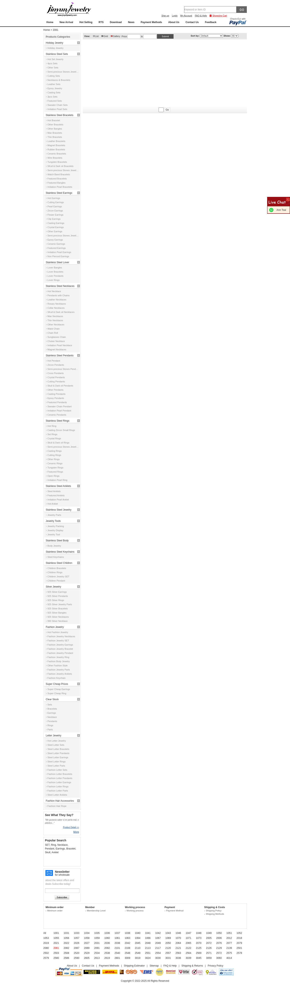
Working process (135, 910)
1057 (77, 938)
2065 (188, 943)
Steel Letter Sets (56, 745)
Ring (53, 844)
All (44, 933)
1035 (97, 933)
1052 (239, 933)
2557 (168, 953)
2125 (199, 948)
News (131, 22)
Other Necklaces (56, 324)
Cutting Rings (54, 455)
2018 (239, 938)
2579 (46, 958)
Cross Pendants (56, 373)
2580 (56, 958)
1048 (199, 933)
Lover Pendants (56, 276)
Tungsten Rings (56, 467)
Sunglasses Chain (57, 337)
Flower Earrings (56, 215)
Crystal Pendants (56, 377)
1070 (178, 938)
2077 (229, 943)
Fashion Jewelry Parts (59, 669)
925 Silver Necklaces (58, 617)
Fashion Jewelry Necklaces (61, 636)
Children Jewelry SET (59, 576)
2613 (97, 958)
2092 (107, 948)
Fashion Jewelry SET (58, 640)
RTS (101, 22)
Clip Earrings (54, 219)
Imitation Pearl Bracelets (60, 187)
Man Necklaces (55, 316)
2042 (127, 943)
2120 (168, 948)
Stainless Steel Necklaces (60, 286)
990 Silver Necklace (58, 621)
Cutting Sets (54, 76)
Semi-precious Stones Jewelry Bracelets (63, 170)
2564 (188, 953)
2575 (229, 953)
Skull (47, 852)
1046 (178, 933)
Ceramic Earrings (56, 244)
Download (116, 22)
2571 (209, 953)
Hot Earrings (54, 198)
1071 (188, 938)
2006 (219, 938)
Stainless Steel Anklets (58, 486)
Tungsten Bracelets (57, 162)
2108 (127, 948)
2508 (66, 953)
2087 (77, 948)
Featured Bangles (57, 182)
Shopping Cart (219, 15)
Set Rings (53, 434)
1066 (148, 938)
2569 (199, 953)
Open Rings (54, 476)
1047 (188, 933)
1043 (168, 933)
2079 (239, 943)
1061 (117, 938)
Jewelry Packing (56, 526)
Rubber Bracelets (56, 149)
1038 (127, 933)
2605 (87, 958)
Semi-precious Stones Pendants (63, 369)
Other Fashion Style (58, 665)
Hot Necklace (54, 291)
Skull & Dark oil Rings (59, 442)
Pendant (49, 848)
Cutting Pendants (56, 381)
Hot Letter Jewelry (57, 741)
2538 (107, 953)
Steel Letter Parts (56, 765)
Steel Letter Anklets (57, 795)
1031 (66, 933)
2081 (56, 948)
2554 (158, 953)
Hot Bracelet (54, 120)
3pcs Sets (53, 96)
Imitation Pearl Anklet (58, 499)
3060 (219, 958)
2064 (178, 943)
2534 (97, 953)
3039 (188, 958)
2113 (148, 948)
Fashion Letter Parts (58, 790)
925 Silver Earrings (57, 592)
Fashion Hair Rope (57, 806)
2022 (66, 943)
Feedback (210, 22)
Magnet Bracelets (56, 145)
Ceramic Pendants (57, 415)
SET (47, 844)
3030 (158, 958)
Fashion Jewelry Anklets (60, 674)
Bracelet (70, 848)
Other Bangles (55, 128)
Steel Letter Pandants (59, 753)
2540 (117, 953)
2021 (56, 943)
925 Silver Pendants (58, 596)
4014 (229, 958)
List (97, 36)
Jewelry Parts (54, 515)
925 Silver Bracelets (58, 608)
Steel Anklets (54, 491)
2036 (107, 943)
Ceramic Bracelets (57, 153)
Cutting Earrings (56, 202)
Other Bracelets (55, 124)
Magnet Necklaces (57, 349)
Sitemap (154, 965)
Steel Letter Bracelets (58, 749)
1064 (138, 938)
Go (167, 109)
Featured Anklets (56, 495)
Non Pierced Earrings (58, 256)
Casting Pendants (57, 394)
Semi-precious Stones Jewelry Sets (63, 71)
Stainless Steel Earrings (59, 192)
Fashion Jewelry (55, 627)
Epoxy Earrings (55, 239)
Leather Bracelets (56, 141)
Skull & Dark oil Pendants (60, 385)
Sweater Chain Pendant (60, 406)
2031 (97, 943)
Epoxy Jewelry (55, 88)
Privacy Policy (215, 965)
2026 (77, 943)
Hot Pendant (54, 360)
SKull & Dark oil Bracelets (60, 166)
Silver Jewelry (53, 586)
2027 (87, 943)
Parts (50, 729)
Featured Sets (55, 101)
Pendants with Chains (59, 295)
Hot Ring (52, 426)
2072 (209, 943)
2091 (97, 948)
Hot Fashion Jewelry (58, 632)
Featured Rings (55, 471)
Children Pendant (56, 580)
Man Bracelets (55, 133)
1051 (229, 933)
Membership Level (96, 910)
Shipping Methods (215, 914)
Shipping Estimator (134, 965)
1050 (219, 933)
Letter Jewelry (53, 735)
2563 (178, 953)
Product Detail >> (71, 827)
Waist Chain (54, 328)
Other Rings (54, 459)
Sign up (165, 15)
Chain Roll (53, 333)
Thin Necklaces (55, 320)
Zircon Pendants (56, 365)
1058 (87, 938)
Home (49, 22)
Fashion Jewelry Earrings (60, 644)
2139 (229, 948)
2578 (239, 953)
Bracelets (52, 708)
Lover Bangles (55, 267)
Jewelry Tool (54, 534)
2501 (239, 948)
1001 (56, 933)
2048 (148, 943)
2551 (148, 953)
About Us (173, 22)
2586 (66, 958)
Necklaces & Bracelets (59, 80)
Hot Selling (85, 22)
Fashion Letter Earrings (59, 782)
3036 (178, 958)
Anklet (55, 852)
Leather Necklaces (57, 299)
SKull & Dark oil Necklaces (61, 312)
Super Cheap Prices (57, 684)
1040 (138, 933)
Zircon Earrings (55, 210)
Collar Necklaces (56, 308)
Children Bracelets (57, 568)
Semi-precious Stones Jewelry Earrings (63, 235)
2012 (229, 938)
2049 (158, 943)
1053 (46, 938)
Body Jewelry (54, 545)
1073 (199, 938)
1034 (87, 933)
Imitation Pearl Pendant (59, 410)
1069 (168, 938)
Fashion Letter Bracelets (60, 774)
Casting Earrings (56, 223)
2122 (188, 948)
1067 (158, 938)
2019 (46, 943)
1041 (148, 933)
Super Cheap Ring (57, 693)
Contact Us (192, 22)
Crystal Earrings (56, 227)
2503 (56, 953)
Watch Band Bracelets (59, 174)
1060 (107, 938)
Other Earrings (55, 231)
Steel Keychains (56, 557)
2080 (46, 948)
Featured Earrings (57, 248)
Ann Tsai (281, 210)
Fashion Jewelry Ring (58, 657)
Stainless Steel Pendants (59, 355)
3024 (148, 958)
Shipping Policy (213, 910)
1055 (56, 938)
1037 (117, 933)
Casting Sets (54, 92)
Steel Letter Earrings (58, 757)
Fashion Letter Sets (57, 770)
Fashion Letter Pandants (60, 778)
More (76, 832)
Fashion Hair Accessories (60, 800)
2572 (219, 953)
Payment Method (175, 910)
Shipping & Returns (192, 965)
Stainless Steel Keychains (60, 551)
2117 (158, 948)
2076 (219, 943)
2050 (168, 943)
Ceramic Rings (55, 463)
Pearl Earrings (55, 206)
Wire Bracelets (55, 158)
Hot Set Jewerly (56, 59)
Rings (50, 725)
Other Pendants (56, 390)
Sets (50, 704)
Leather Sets (54, 84)
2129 (219, 948)
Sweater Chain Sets (58, 105)
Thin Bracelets (55, 137)
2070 (199, 943)
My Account (186, 15)
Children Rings (55, 572)
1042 (158, 933)
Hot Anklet (53, 503)
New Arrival (66, 22)
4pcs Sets (53, 63)
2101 (117, 948)
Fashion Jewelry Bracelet (60, 649)
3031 (168, 958)
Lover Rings (54, 280)
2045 (138, 943)
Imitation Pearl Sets (57, 109)
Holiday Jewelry (54, 42)
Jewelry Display (55, 530)
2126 (209, 948)
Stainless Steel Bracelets (59, 115)
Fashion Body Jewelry (59, 661)
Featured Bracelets (57, 178)
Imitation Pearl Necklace (60, 345)
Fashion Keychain (57, 678)
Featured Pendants (57, 402)
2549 (138, 953)
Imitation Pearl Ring (57, 480)
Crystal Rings (54, 438)
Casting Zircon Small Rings (61, 430)
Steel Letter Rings (57, 761)
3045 (199, 958)
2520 (77, 953)
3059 (209, 958)
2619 (107, 958)
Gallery (116, 36)
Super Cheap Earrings (59, 689)
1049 (209, 933)
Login (174, 15)
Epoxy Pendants (56, 398)
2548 (127, 953)
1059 (97, 938)
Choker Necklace (56, 341)
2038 (117, 943)
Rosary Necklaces (57, 303)
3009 (127, 958)
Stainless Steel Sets (57, 54)
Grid (106, 36)
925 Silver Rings (56, 600)
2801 (117, 958)
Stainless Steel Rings (57, 420)
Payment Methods (151, 22)
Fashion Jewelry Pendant (60, 653)
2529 (87, 953)
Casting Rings (55, 451)
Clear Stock (52, 699)
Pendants (52, 721)
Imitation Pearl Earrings (59, 252)
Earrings (52, 713)
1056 (66, 938)
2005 (209, 938)
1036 (107, 933)
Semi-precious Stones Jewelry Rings (63, 447)
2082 (66, 948)
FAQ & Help (201, 15)
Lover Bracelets (55, 271)
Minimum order (54, 910)
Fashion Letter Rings (58, 786)
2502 (46, 953)
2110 (138, 948)
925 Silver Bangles (57, 612)
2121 (178, 948)
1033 (77, 933)
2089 (87, 948)
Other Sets (53, 67)
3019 (138, 958)
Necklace (52, 717)
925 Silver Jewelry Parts (60, 604)
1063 (127, 938)
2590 (77, 958)
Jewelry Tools (53, 521)
